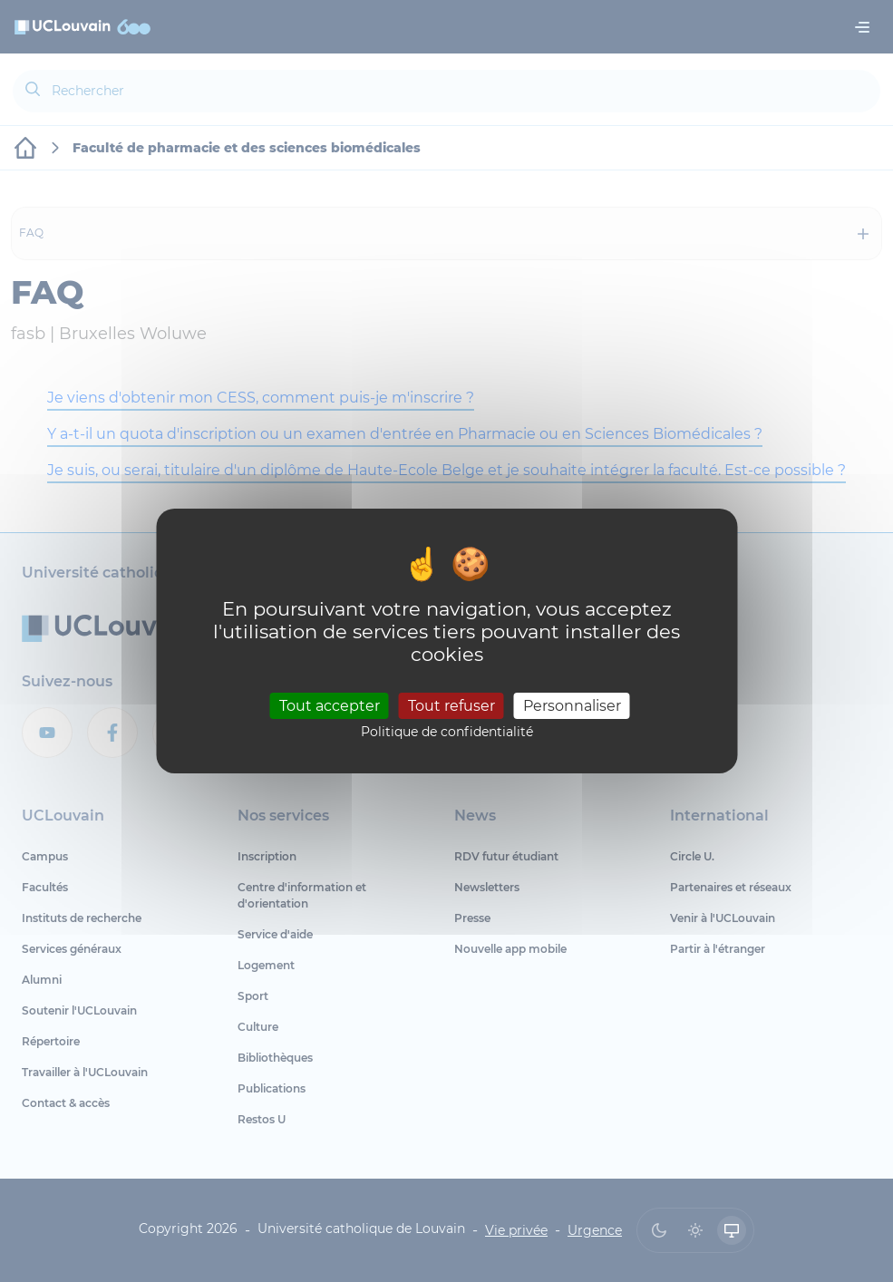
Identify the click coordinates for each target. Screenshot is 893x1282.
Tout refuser (451, 705)
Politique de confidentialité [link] (447, 732)
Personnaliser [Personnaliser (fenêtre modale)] (572, 705)
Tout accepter (329, 705)
